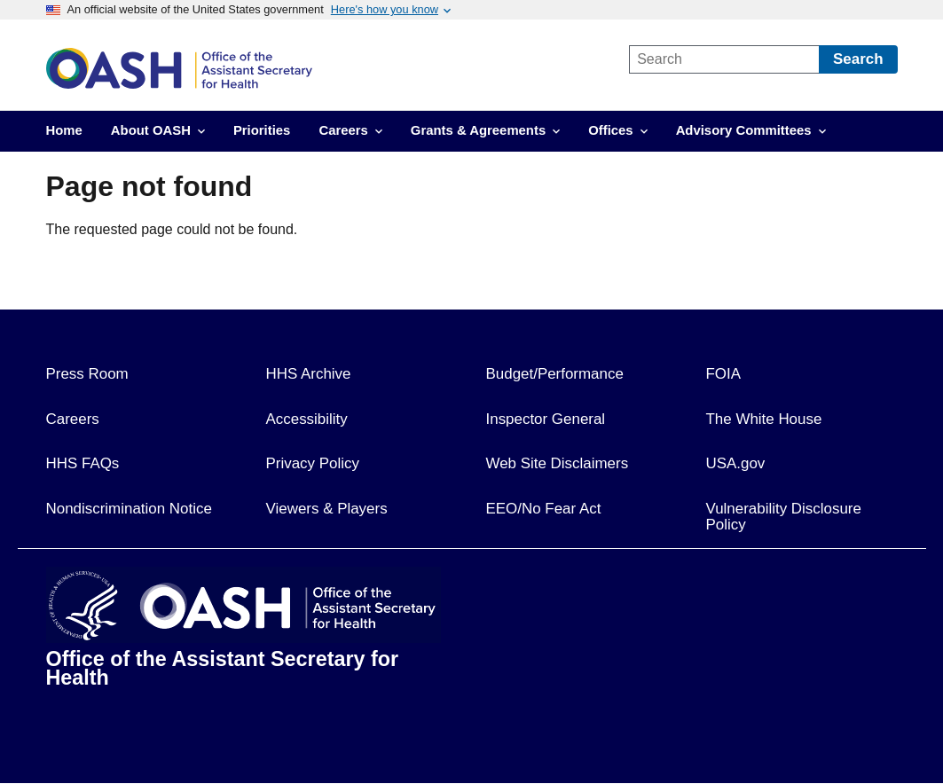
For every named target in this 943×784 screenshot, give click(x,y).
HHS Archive (308, 373)
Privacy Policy (312, 463)
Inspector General (546, 419)
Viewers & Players (327, 508)
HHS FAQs (83, 463)
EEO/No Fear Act (543, 508)
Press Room (87, 373)
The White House (764, 419)
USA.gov (736, 463)
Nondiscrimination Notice (129, 508)
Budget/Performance (555, 373)
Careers (72, 419)
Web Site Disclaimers (557, 463)
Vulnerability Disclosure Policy (783, 517)
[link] (327, 68)
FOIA (724, 373)
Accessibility (307, 419)
